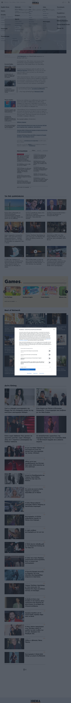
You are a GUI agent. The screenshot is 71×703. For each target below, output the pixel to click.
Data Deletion (29, 373)
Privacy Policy (41, 373)
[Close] (54, 330)
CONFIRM (28, 369)
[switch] (49, 351)
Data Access (35, 373)
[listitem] (35, 348)
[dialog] (35, 351)
